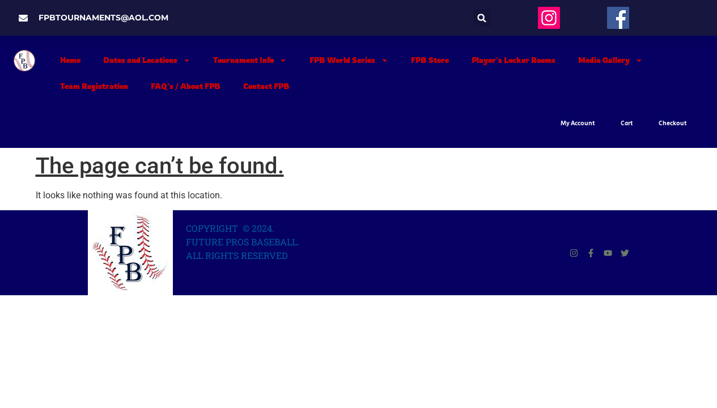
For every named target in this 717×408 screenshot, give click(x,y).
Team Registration (94, 86)
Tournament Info (250, 60)
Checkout (673, 123)
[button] (482, 18)
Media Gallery (610, 60)
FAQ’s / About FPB (185, 86)
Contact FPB (266, 86)
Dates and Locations (146, 60)
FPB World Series (348, 60)
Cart (627, 123)
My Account (578, 123)
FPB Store (430, 60)
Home (70, 60)
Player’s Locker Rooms (513, 60)
